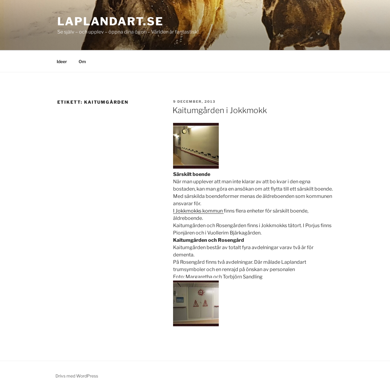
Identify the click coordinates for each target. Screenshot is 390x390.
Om (82, 61)
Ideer (62, 61)
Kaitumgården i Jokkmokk (219, 110)
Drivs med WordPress (76, 375)
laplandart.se (110, 21)
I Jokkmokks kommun (198, 211)
